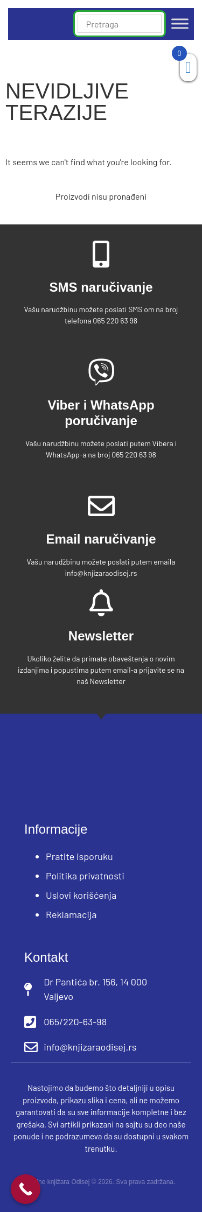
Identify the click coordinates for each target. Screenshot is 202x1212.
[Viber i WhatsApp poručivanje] (101, 371)
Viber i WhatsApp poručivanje (100, 413)
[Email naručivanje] (101, 505)
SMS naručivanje (100, 287)
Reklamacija (71, 914)
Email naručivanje (101, 539)
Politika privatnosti (85, 876)
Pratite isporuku (79, 856)
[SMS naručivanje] (101, 254)
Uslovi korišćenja (81, 895)
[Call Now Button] (25, 1189)
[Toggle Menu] (180, 24)
